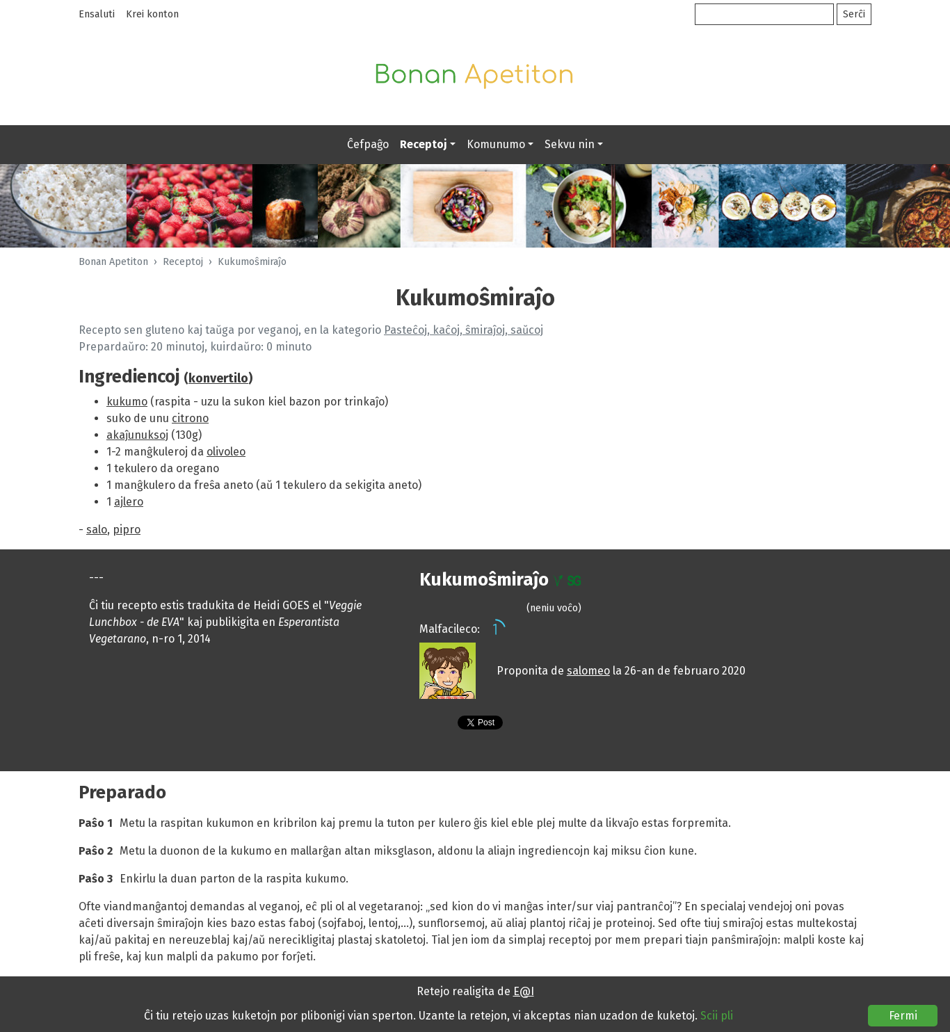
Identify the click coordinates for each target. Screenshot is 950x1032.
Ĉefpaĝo (368, 144)
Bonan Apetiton (113, 262)
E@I (523, 991)
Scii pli (716, 1015)
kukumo (126, 401)
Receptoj (423, 144)
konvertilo (218, 378)
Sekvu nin (570, 144)
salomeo (588, 670)
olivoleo (226, 451)
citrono (190, 418)
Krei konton (152, 14)
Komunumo (496, 144)
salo (96, 529)
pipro (126, 529)
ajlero (128, 501)
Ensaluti (97, 14)
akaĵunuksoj (137, 435)
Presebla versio (433, 725)
